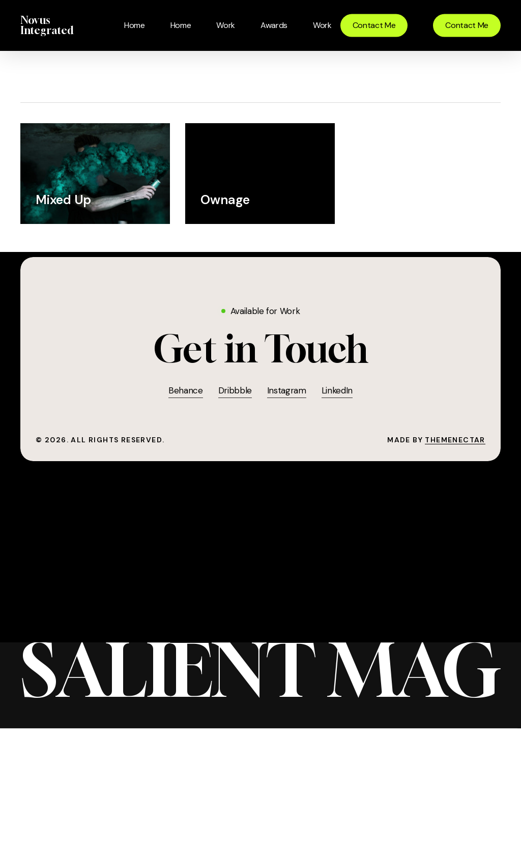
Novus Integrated (46, 25)
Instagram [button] (286, 390)
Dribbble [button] (235, 390)
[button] (260, 349)
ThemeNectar (455, 439)
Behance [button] (185, 390)
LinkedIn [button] (337, 390)
